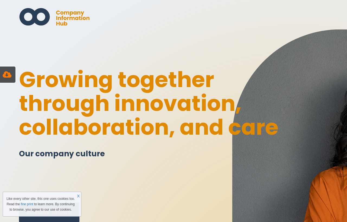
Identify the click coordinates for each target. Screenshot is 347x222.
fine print (27, 204)
